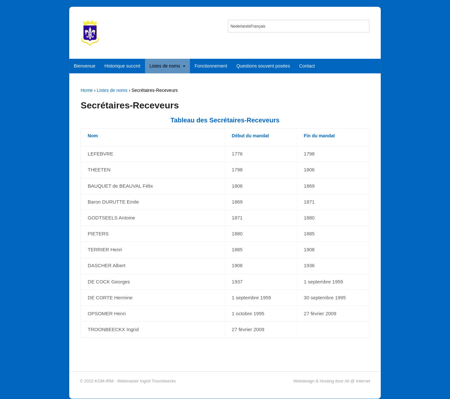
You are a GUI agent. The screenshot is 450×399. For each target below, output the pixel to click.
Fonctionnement (210, 66)
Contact (307, 66)
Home (87, 90)
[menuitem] (240, 26)
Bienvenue (84, 66)
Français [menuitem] (257, 26)
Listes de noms (165, 66)
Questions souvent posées (263, 66)
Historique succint (122, 66)
